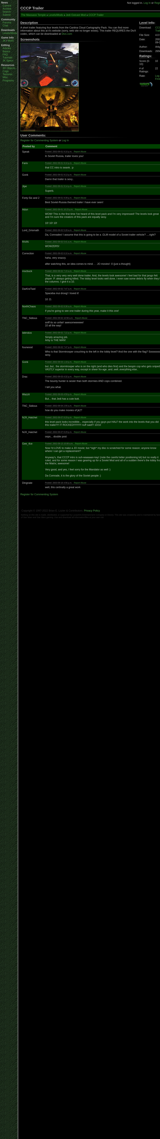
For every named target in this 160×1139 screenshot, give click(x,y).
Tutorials (7, 57)
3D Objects (9, 68)
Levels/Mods (10, 33)
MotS (11, 40)
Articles (7, 48)
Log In (147, 2)
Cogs (6, 71)
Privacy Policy (92, 510)
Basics (6, 51)
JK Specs (8, 60)
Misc (5, 77)
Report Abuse (80, 151)
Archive (7, 8)
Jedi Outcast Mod (76, 15)
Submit (7, 14)
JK (4, 40)
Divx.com (67, 33)
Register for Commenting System (39, 140)
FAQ (5, 54)
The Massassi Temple (33, 15)
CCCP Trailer (96, 15)
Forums (7, 22)
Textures (7, 74)
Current (7, 5)
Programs (8, 80)
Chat (5, 25)
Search (7, 11)
